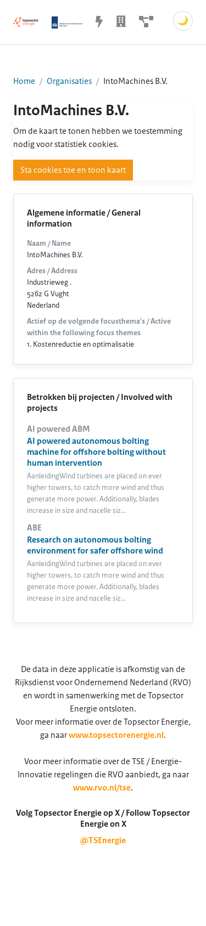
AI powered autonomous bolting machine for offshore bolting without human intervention (96, 452)
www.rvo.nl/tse (102, 787)
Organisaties (69, 81)
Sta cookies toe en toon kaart (73, 170)
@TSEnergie (103, 840)
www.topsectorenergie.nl (116, 735)
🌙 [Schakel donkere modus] (182, 20)
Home (24, 81)
